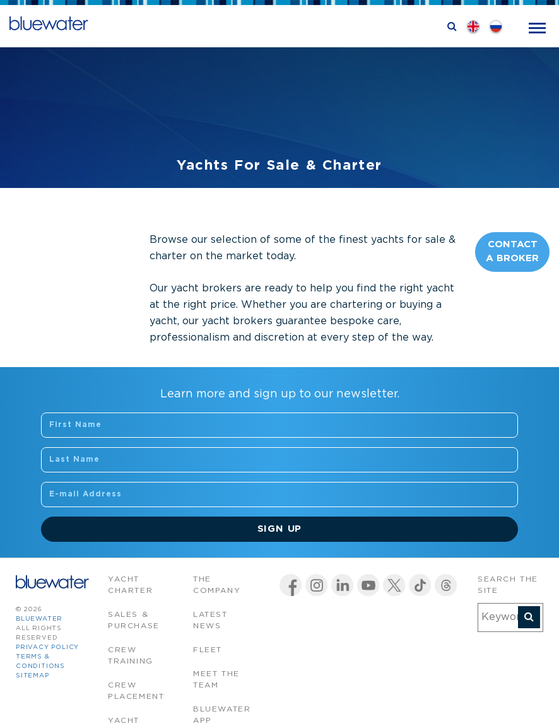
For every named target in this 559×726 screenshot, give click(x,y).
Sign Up (279, 529)
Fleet (207, 650)
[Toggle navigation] (537, 27)
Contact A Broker (512, 251)
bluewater (39, 619)
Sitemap (32, 676)
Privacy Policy (47, 647)
